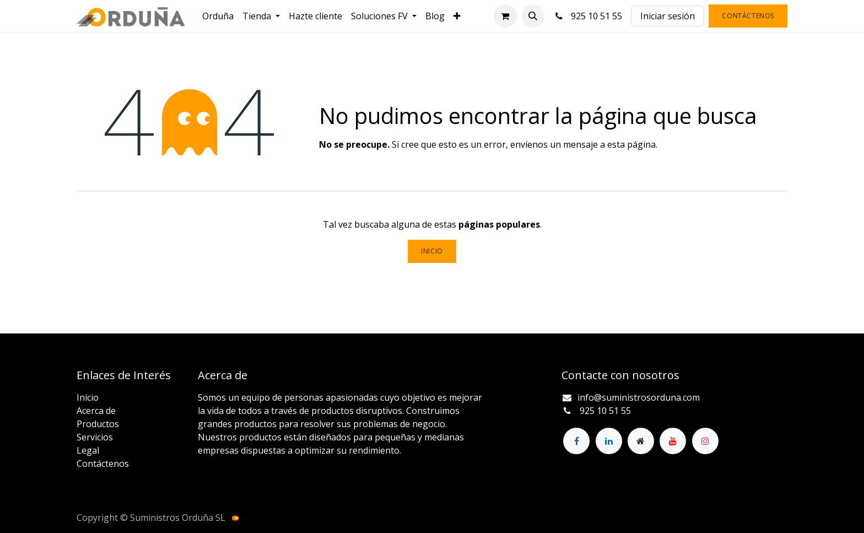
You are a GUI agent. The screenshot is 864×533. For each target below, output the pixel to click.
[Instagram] (705, 441)
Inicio (432, 251)
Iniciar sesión (667, 16)
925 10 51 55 (588, 16)
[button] (532, 16)
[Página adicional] (641, 441)
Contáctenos (748, 15)
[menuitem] (218, 16)
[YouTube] (673, 441)
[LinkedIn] (609, 441)
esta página (631, 144)
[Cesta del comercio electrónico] (505, 16)
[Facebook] (576, 441)
